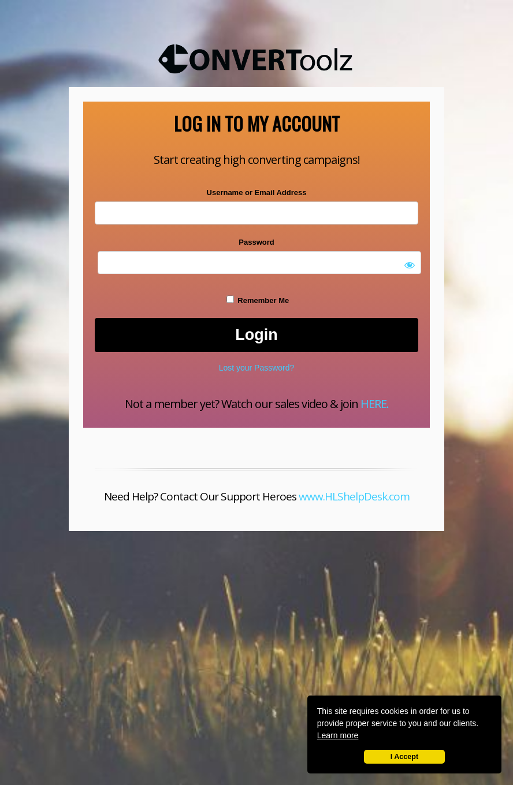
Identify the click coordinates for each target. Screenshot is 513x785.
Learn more (338, 735)
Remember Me (257, 300)
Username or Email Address (257, 192)
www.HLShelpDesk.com (354, 496)
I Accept (405, 757)
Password (256, 242)
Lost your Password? (257, 367)
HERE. (374, 404)
